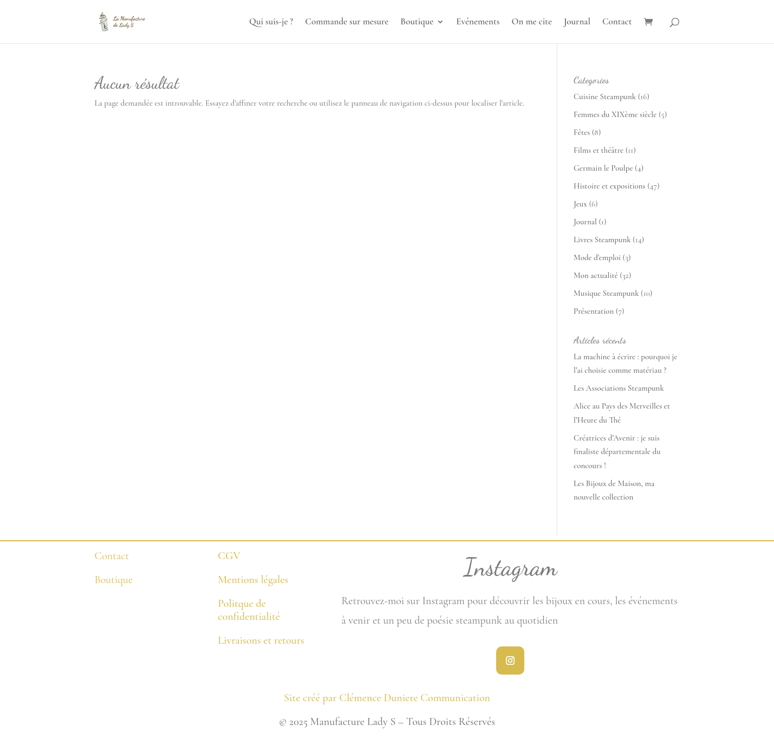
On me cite (531, 22)
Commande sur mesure (346, 22)
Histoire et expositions (610, 186)
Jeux (580, 204)
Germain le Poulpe (603, 168)
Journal (577, 22)
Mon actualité (596, 275)
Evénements (477, 22)
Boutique (416, 22)
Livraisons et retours (261, 640)
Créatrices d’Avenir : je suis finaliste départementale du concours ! (617, 451)
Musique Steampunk (606, 293)
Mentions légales (253, 579)
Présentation (594, 311)
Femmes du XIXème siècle (615, 114)
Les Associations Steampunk (619, 388)
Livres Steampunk (602, 239)
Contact (617, 22)
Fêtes (582, 132)
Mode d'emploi (597, 257)
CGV (229, 555)
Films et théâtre (598, 150)
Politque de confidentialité (249, 610)
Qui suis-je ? (271, 22)
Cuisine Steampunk (605, 96)
